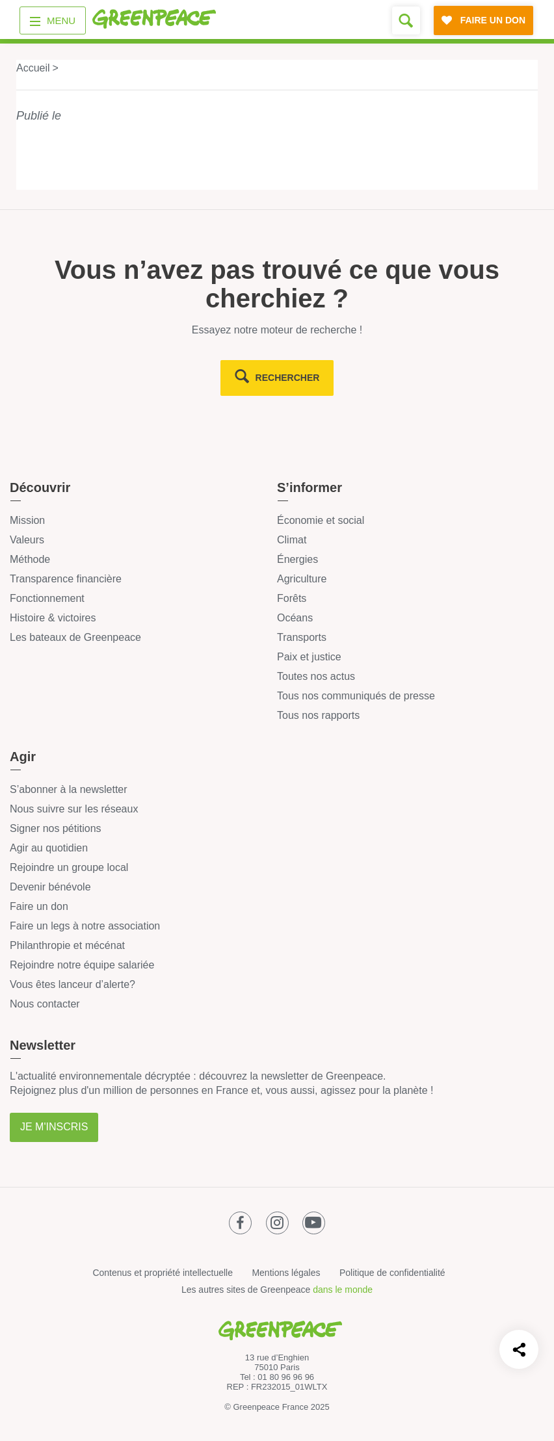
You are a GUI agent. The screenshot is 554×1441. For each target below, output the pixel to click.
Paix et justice (309, 656)
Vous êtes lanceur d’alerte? (72, 984)
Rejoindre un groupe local (69, 867)
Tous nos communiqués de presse (356, 695)
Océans (295, 617)
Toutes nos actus (316, 676)
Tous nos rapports (318, 715)
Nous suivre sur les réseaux (74, 808)
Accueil (33, 67)
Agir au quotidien (49, 847)
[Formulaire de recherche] (406, 20)
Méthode (30, 559)
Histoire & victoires (53, 617)
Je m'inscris (54, 1126)
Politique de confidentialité (392, 1272)
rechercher (288, 377)
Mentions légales (286, 1272)
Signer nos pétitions (55, 828)
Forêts (291, 598)
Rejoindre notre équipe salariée (82, 964)
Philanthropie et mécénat (67, 945)
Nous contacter (45, 1003)
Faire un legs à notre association (85, 925)
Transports (301, 637)
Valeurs (27, 539)
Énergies (297, 559)
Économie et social (320, 520)
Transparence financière (66, 578)
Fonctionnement (47, 598)
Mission (27, 520)
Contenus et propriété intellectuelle (162, 1272)
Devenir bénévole (50, 886)
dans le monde (343, 1289)
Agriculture (301, 578)
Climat (291, 539)
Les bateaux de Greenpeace (75, 637)
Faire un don (39, 906)
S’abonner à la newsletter (68, 789)
